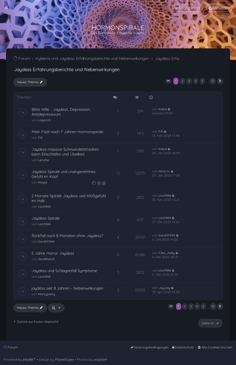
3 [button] (189, 81)
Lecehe (43, 160)
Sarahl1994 (46, 241)
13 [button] (212, 81)
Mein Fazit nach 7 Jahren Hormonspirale (67, 131)
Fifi (40, 137)
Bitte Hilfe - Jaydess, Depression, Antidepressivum (61, 112)
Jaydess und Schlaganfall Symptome (64, 270)
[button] (168, 81)
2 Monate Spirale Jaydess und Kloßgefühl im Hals (69, 198)
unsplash (100, 359)
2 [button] (182, 81)
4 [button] (196, 81)
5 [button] (202, 81)
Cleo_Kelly (167, 253)
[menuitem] (219, 8)
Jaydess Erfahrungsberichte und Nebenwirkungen (67, 69)
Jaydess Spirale (46, 218)
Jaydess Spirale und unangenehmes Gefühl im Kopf (64, 174)
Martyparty (46, 294)
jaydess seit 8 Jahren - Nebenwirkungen (67, 288)
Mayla (42, 182)
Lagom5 (44, 120)
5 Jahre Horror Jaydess (53, 253)
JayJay (164, 288)
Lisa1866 (44, 206)
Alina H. (164, 171)
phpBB (28, 359)
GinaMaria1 (46, 259)
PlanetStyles (64, 359)
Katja (163, 109)
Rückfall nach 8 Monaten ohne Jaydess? (67, 235)
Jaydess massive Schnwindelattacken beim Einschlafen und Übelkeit (65, 151)
